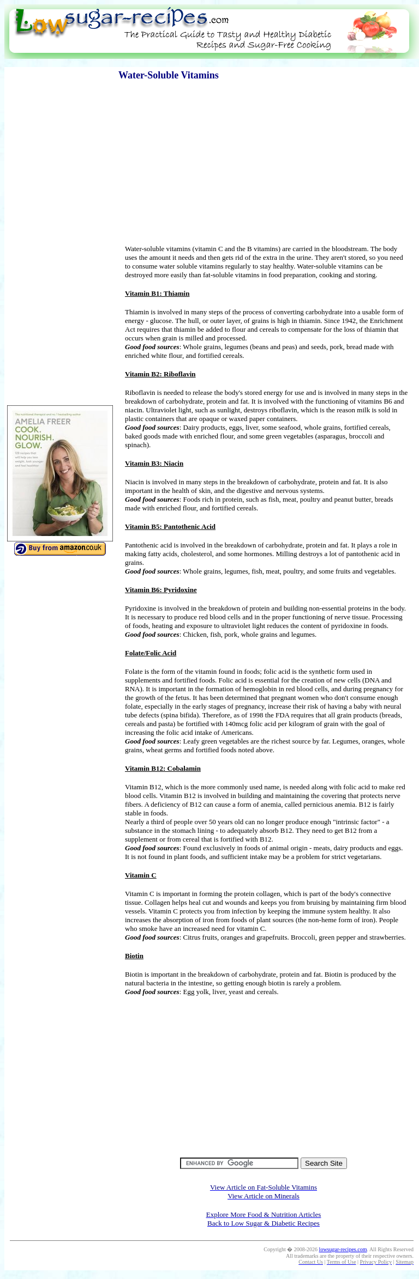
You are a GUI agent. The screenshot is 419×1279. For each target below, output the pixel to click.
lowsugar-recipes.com (343, 1249)
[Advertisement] (209, 63)
